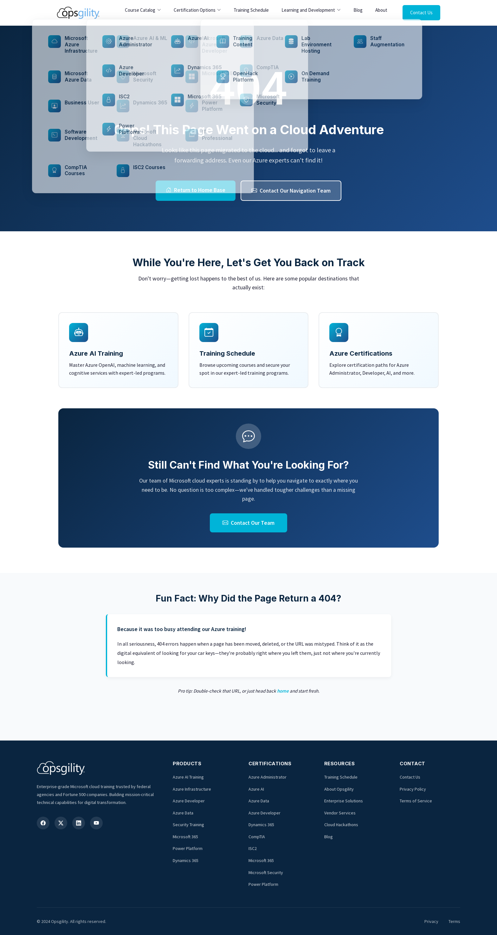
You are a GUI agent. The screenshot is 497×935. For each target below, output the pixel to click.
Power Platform (188, 848)
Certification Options (195, 10)
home (283, 691)
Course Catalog (140, 10)
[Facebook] (43, 823)
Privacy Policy (413, 789)
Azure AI (256, 789)
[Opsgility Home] (78, 12)
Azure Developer (189, 801)
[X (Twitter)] (61, 823)
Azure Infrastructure (192, 789)
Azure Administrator (267, 777)
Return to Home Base (195, 190)
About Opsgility (339, 789)
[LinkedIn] (78, 823)
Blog (358, 10)
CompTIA (256, 837)
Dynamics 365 (185, 860)
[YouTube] (96, 823)
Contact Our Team (248, 522)
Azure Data (183, 813)
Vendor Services (340, 813)
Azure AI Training (188, 777)
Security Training (188, 824)
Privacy (431, 921)
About (381, 10)
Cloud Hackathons (341, 824)
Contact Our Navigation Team (291, 190)
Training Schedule (251, 10)
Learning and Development (308, 10)
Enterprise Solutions (343, 801)
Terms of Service (416, 801)
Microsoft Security (265, 872)
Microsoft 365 (185, 837)
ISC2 (252, 848)
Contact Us (421, 13)
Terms (454, 921)
